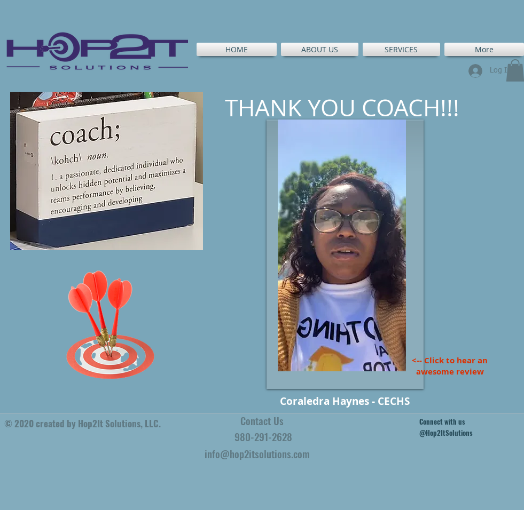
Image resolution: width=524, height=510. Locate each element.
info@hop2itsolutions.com (257, 453)
